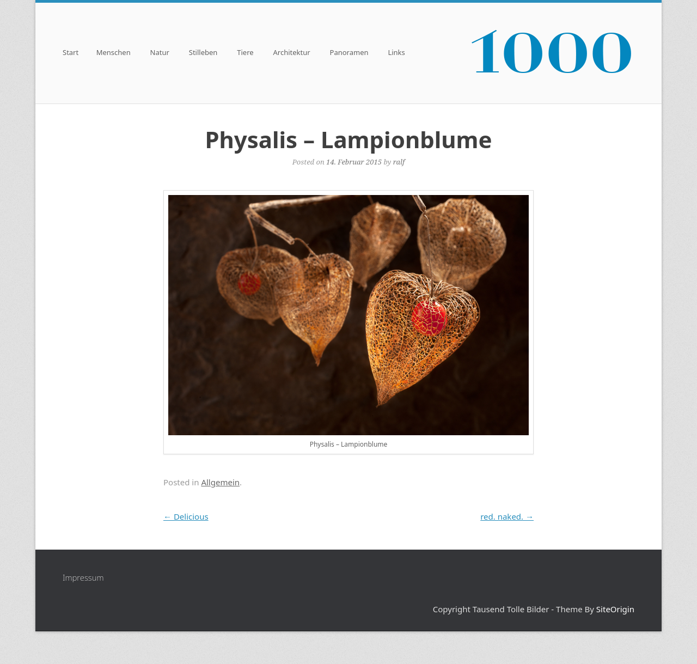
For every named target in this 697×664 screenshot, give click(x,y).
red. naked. (507, 516)
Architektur (291, 53)
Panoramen (349, 53)
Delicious (186, 516)
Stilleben (203, 53)
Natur (159, 53)
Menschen (113, 53)
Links (396, 53)
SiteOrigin (615, 609)
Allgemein (220, 482)
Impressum (83, 577)
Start (70, 53)
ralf (399, 162)
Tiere (245, 53)
